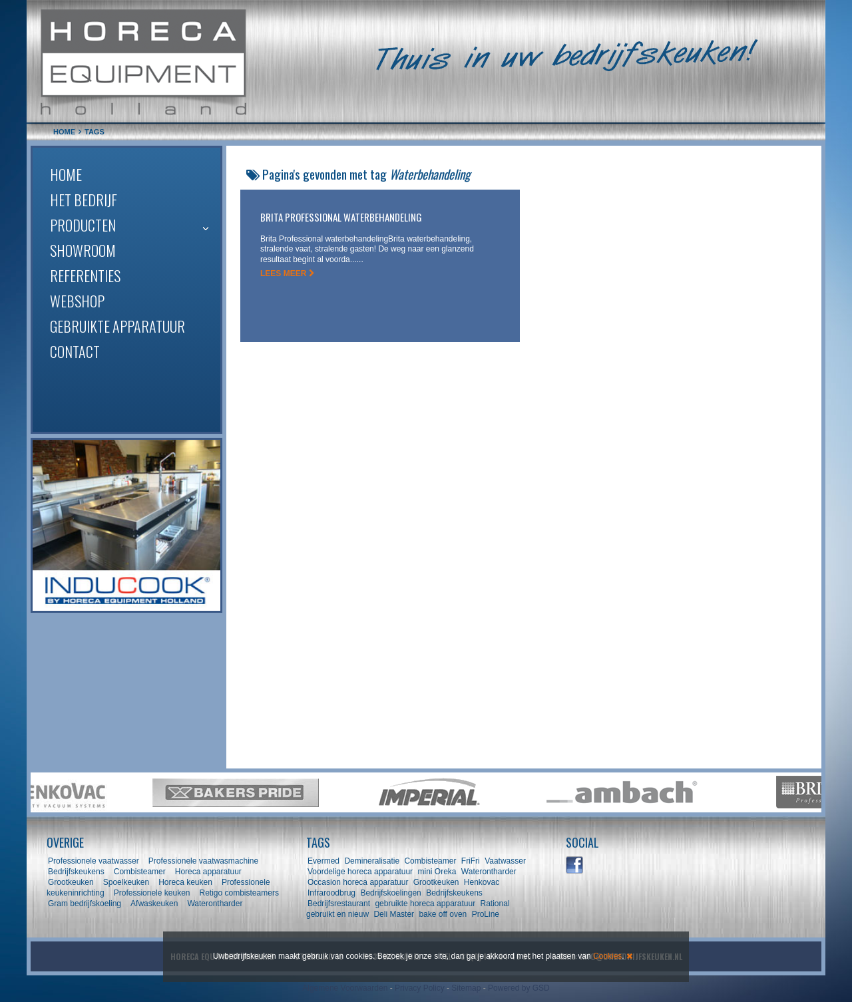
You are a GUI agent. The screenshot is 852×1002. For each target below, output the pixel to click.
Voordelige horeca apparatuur (360, 871)
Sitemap (466, 988)
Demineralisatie (371, 861)
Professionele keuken (152, 893)
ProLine (485, 914)
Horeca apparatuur (208, 871)
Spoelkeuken (126, 882)
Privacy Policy (420, 988)
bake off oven (443, 914)
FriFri (470, 861)
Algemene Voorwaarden (344, 988)
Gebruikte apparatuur (117, 326)
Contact (75, 351)
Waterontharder (214, 903)
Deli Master (393, 914)
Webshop (77, 300)
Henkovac (481, 882)
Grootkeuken (71, 882)
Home (66, 174)
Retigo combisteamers (239, 893)
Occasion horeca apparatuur (358, 882)
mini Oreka (436, 871)
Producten (83, 225)
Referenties (85, 275)
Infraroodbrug (331, 893)
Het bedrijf (83, 199)
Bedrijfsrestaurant (339, 903)
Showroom (83, 250)
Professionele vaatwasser (93, 861)
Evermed (323, 861)
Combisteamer (140, 871)
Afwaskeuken (154, 903)
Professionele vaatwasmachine (203, 861)
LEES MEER (287, 273)
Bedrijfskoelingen (390, 893)
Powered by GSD (519, 988)
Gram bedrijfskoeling (84, 903)
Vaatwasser (505, 861)
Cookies (607, 956)
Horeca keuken (185, 882)
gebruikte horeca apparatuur (425, 903)
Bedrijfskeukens (77, 871)
